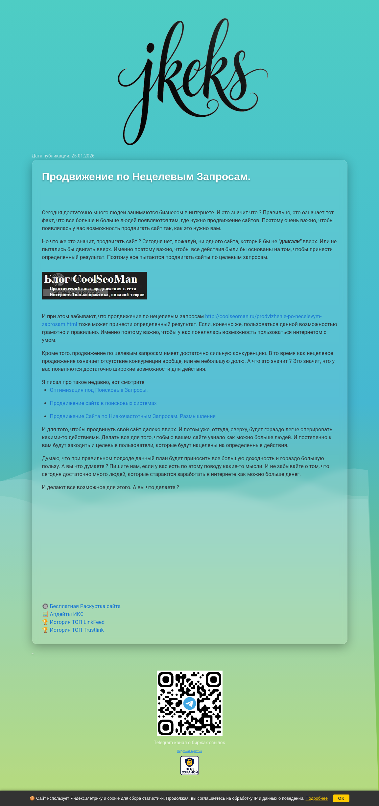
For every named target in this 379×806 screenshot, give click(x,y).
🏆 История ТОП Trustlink (73, 630)
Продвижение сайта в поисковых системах (103, 403)
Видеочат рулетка (189, 751)
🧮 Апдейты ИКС (63, 614)
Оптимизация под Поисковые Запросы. (99, 390)
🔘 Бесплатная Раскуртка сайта (81, 606)
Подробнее (317, 798)
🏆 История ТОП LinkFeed (73, 622)
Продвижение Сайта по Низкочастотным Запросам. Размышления (133, 416)
